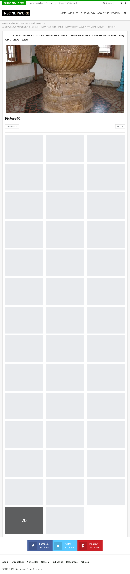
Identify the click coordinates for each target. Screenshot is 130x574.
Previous (12, 126)
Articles (39, 3)
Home (31, 3)
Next (120, 126)
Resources (72, 562)
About (5, 562)
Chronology (50, 3)
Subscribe (58, 562)
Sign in (107, 3)
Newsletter (32, 562)
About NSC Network (68, 3)
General (45, 562)
